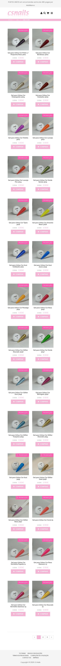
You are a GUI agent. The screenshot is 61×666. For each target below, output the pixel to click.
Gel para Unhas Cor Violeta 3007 (18, 138)
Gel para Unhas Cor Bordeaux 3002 (43, 53)
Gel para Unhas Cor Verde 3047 (43, 351)
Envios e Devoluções (35, 653)
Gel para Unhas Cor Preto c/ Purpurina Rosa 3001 (18, 53)
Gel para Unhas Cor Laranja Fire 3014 (18, 181)
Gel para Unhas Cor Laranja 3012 (43, 138)
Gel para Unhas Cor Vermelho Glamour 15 (18, 605)
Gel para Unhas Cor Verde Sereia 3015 (43, 181)
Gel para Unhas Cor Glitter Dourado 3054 (42, 436)
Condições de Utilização (40, 655)
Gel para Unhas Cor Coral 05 (43, 520)
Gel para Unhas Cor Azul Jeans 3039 (43, 266)
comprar (18, 62)
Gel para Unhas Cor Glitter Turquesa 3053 (18, 436)
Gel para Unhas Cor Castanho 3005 (43, 96)
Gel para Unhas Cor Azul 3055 (18, 478)
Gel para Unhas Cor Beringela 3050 (43, 393)
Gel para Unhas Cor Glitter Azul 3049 (18, 393)
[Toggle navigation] (51, 13)
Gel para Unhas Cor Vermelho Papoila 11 (18, 563)
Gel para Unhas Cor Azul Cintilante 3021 (18, 266)
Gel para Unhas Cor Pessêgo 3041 (18, 308)
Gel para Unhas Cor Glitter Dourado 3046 (18, 351)
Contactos (26, 658)
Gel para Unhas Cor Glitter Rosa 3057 (18, 521)
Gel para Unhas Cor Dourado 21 (42, 605)
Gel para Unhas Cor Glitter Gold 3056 (42, 478)
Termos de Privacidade (21, 655)
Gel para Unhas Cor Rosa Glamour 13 (43, 563)
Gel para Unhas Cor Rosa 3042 (43, 308)
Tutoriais (22, 653)
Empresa (36, 658)
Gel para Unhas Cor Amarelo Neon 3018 (43, 223)
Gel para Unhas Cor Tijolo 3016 (18, 223)
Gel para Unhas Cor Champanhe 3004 (18, 96)
